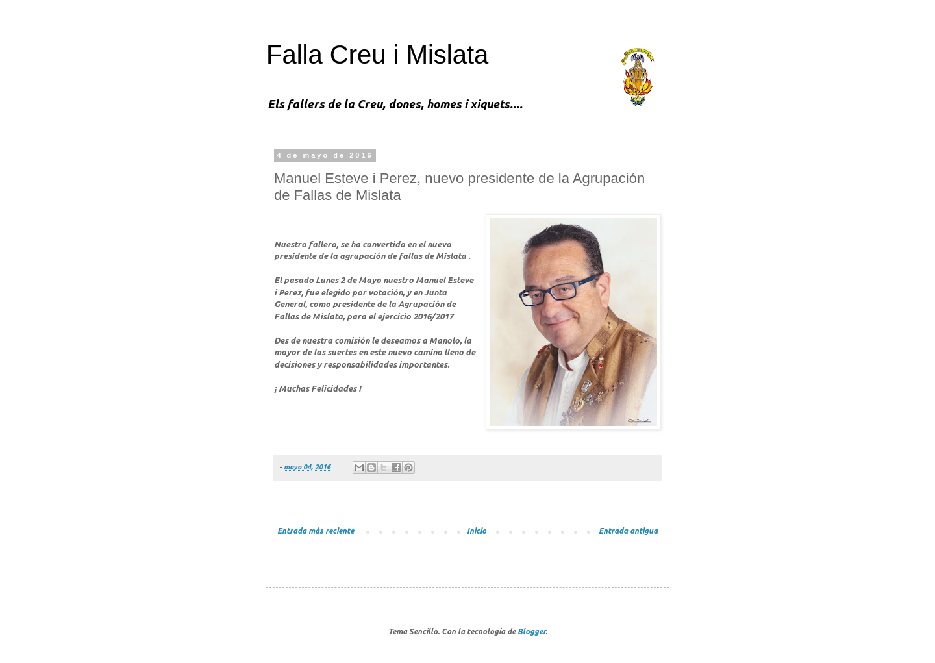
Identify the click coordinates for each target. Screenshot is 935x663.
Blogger (531, 631)
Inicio (476, 531)
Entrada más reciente (315, 531)
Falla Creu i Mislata (377, 54)
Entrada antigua (628, 531)
